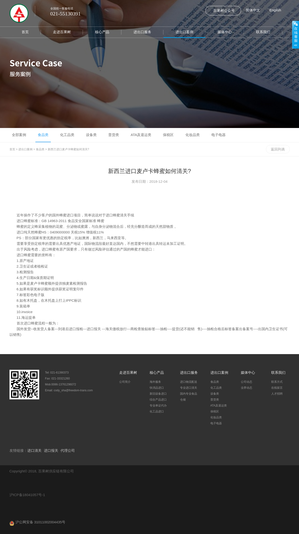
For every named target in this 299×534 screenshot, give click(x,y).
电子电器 (218, 135)
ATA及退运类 (141, 135)
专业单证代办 (158, 405)
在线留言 (277, 387)
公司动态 (246, 381)
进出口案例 (184, 32)
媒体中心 (225, 32)
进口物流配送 (188, 381)
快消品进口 (157, 387)
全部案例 (19, 135)
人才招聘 (277, 393)
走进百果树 (62, 32)
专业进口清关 (188, 387)
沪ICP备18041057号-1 (27, 495)
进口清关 (34, 450)
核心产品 (102, 32)
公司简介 (125, 381)
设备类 (91, 135)
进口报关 (51, 450)
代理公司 (68, 450)
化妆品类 (192, 135)
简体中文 (253, 10)
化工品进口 (157, 411)
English (275, 10)
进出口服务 (142, 32)
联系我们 (263, 32)
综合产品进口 (158, 399)
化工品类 (67, 135)
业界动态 (246, 387)
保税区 (168, 135)
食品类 (43, 135)
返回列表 (278, 149)
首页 (25, 32)
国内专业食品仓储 (188, 396)
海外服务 (155, 381)
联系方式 (277, 381)
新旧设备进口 (158, 393)
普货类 (113, 135)
